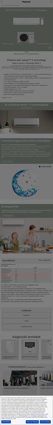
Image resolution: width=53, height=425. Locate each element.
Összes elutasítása (45, 421)
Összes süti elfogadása (32, 421)
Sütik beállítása (6, 421)
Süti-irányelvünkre (22, 415)
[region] (26, 410)
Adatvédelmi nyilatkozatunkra (38, 415)
